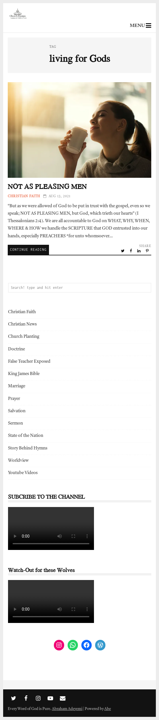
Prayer (14, 399)
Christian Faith (24, 196)
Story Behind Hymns (27, 448)
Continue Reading (28, 249)
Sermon (15, 423)
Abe (107, 709)
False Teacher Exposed (29, 362)
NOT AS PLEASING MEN (79, 130)
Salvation (16, 411)
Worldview (18, 461)
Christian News (22, 324)
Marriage (16, 386)
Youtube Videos (23, 473)
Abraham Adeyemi (67, 709)
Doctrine (16, 349)
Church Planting (23, 337)
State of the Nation (25, 436)
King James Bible (24, 374)
